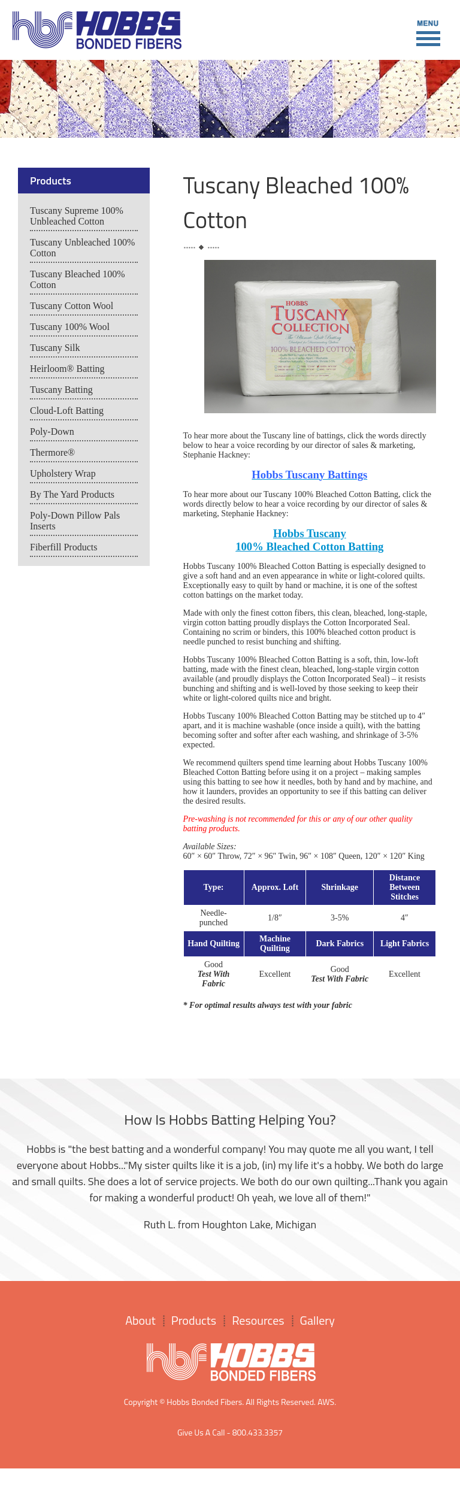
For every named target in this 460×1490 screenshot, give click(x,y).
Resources (258, 1320)
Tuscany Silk (55, 348)
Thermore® (52, 452)
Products (193, 1320)
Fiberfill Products (63, 547)
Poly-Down (52, 431)
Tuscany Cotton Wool (71, 306)
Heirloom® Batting (67, 369)
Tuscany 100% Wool (70, 327)
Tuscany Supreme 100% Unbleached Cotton (76, 215)
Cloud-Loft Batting (67, 410)
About (140, 1320)
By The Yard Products (72, 494)
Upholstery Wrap (63, 473)
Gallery (317, 1320)
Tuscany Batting (61, 389)
